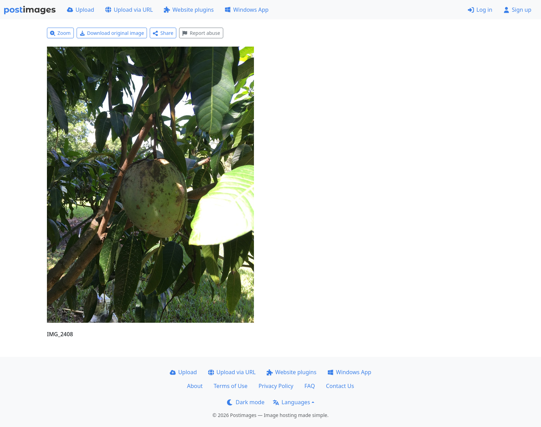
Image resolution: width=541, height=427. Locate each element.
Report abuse (201, 33)
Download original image (112, 33)
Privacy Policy (275, 386)
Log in (480, 9)
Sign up (517, 9)
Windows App (246, 9)
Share (163, 33)
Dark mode (245, 402)
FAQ (309, 386)
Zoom (60, 33)
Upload (80, 9)
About (195, 386)
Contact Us (340, 386)
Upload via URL (129, 9)
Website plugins (189, 9)
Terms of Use (230, 386)
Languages (291, 402)
